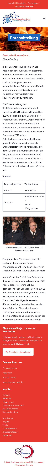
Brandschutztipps (11, 432)
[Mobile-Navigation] (44, 18)
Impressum (38, 462)
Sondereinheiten (10, 412)
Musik (5, 425)
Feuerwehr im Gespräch (13, 405)
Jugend (6, 421)
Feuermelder (33, 3)
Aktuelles (7, 398)
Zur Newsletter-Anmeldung (18, 352)
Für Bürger (7, 435)
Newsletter (21, 3)
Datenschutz (20, 465)
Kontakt (11, 3)
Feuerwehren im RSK (24, 6)
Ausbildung (8, 418)
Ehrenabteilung (10, 428)
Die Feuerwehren (10, 408)
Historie (6, 395)
